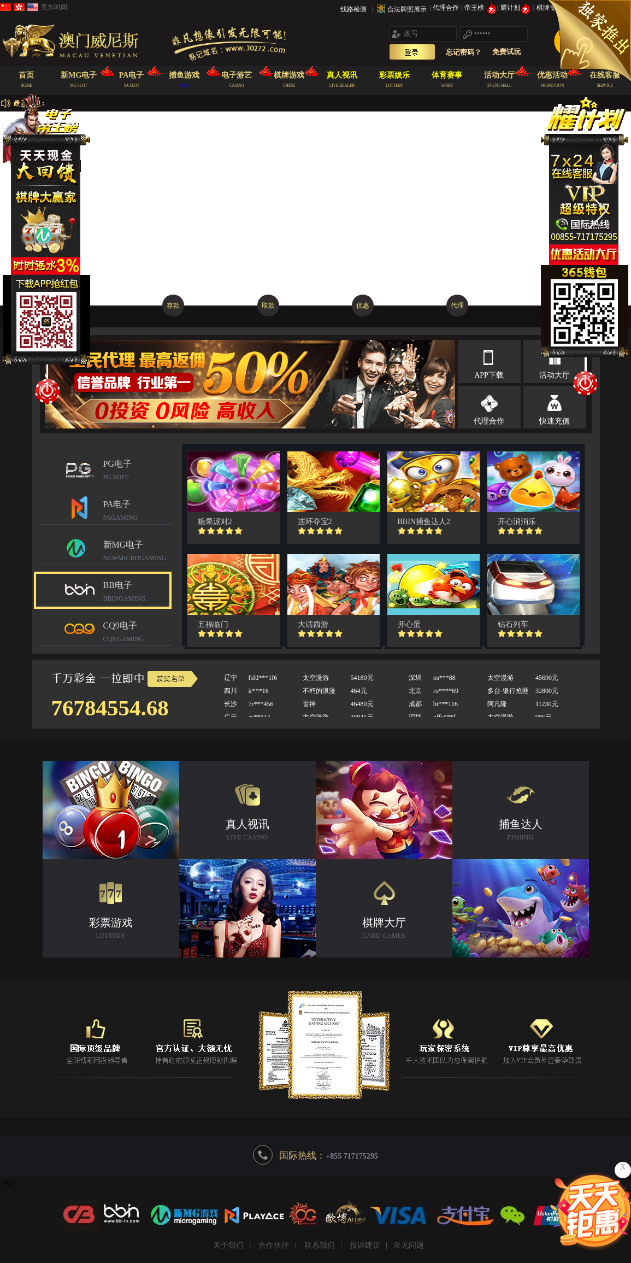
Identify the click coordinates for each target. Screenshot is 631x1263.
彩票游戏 (111, 929)
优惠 (362, 305)
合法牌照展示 (407, 9)
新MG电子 (137, 552)
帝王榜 (480, 7)
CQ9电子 (137, 633)
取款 (268, 305)
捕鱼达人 (520, 831)
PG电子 (137, 471)
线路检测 (353, 9)
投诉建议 (365, 1245)
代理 (457, 305)
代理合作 (447, 7)
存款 (173, 305)
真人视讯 (247, 831)
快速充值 (554, 421)
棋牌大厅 (384, 929)
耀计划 (516, 7)
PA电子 (137, 512)
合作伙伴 (273, 1245)
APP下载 (489, 375)
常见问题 (408, 1245)
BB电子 (137, 592)
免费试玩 (506, 52)
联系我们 (319, 1245)
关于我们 (228, 1245)
